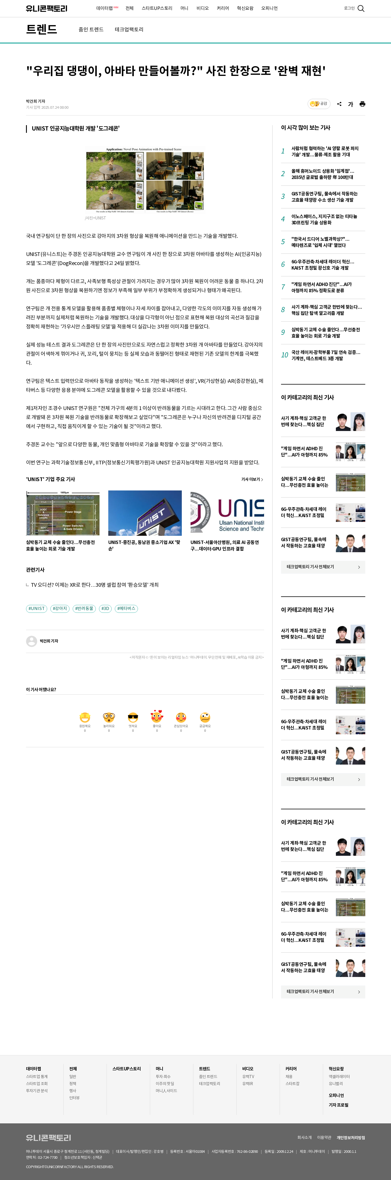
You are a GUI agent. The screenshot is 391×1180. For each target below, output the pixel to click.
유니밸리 (336, 1084)
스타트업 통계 (37, 1077)
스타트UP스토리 (157, 8)
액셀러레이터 (339, 1077)
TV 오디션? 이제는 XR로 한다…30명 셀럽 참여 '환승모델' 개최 (95, 585)
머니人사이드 (166, 1091)
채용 (289, 1077)
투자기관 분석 (37, 1091)
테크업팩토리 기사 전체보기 (310, 566)
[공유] (339, 104)
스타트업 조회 (37, 1084)
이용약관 (324, 1138)
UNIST (38, 608)
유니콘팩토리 (46, 8)
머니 (184, 8)
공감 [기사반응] (323, 104)
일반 (72, 1077)
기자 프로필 (339, 1105)
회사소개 (304, 1138)
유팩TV (248, 1077)
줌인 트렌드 (91, 30)
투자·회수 (163, 1077)
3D (106, 608)
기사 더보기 (250, 479)
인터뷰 (74, 1098)
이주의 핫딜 (165, 1084)
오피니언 (269, 8)
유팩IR (247, 1084)
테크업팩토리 (129, 30)
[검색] (361, 8)
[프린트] (362, 104)
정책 (72, 1084)
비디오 (202, 8)
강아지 (61, 608)
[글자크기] (350, 104)
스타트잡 (293, 1084)
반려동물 (85, 608)
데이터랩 (107, 8)
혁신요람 (245, 8)
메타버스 (127, 608)
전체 (130, 8)
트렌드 (41, 30)
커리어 (223, 8)
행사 (72, 1091)
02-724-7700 (54, 1158)
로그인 (349, 8)
